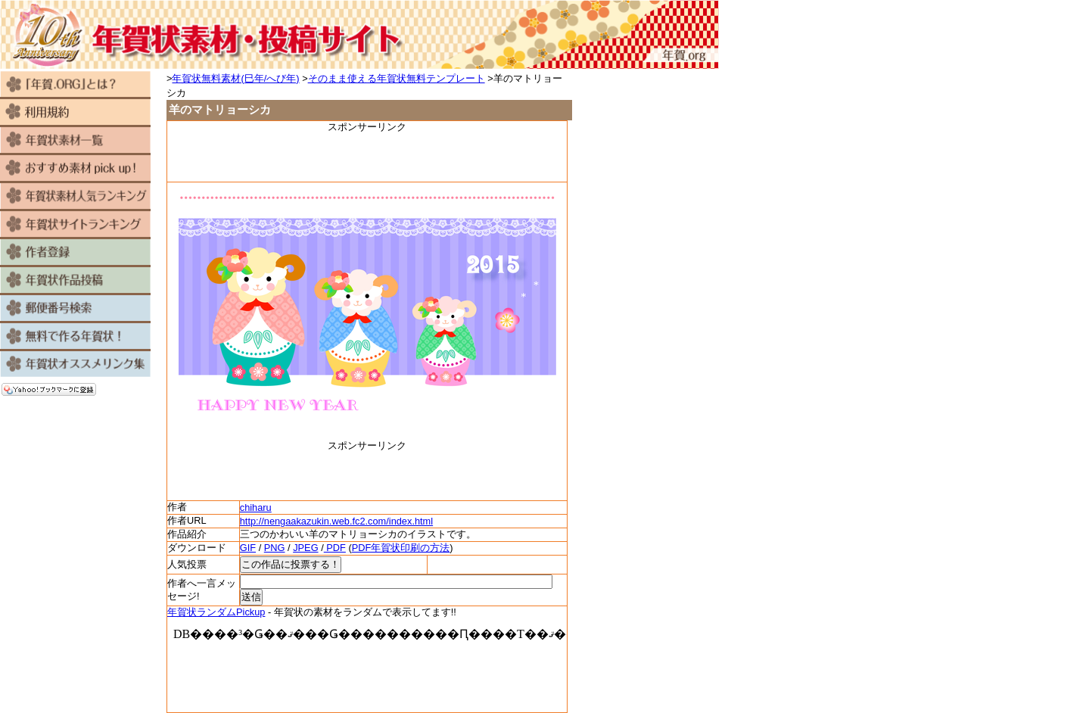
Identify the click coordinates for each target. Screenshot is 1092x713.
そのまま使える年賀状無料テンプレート (396, 78)
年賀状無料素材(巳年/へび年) (235, 78)
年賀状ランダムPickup (216, 612)
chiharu (256, 507)
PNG (274, 547)
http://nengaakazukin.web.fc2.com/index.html (336, 521)
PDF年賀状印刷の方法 (401, 547)
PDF (335, 547)
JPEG (305, 547)
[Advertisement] (367, 156)
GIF (248, 547)
